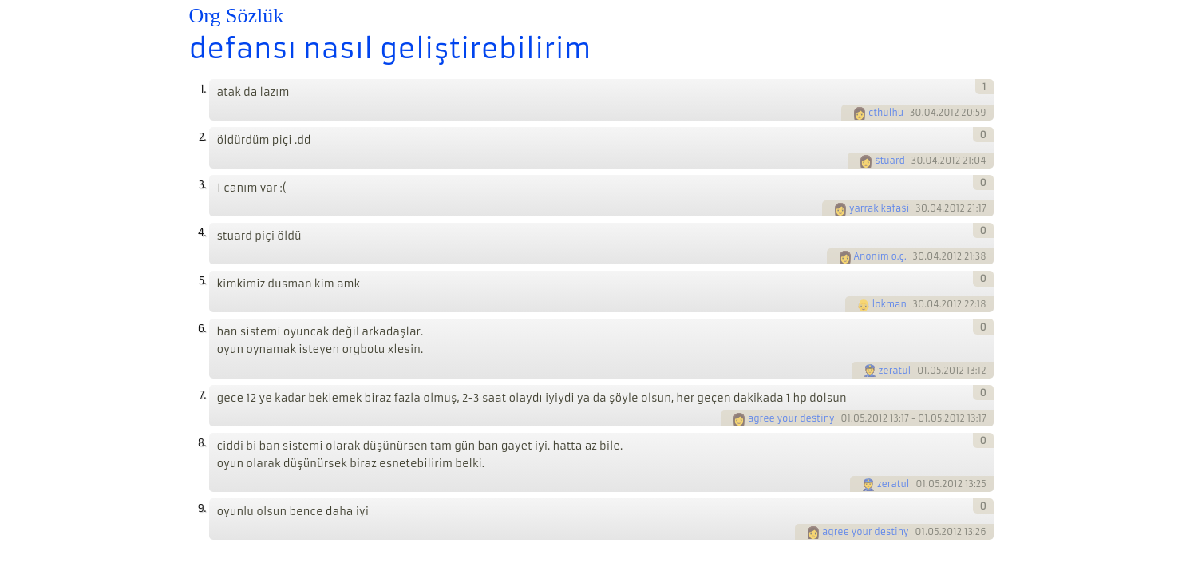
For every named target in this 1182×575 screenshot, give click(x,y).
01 (922, 370)
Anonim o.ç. (880, 256)
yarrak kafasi (879, 208)
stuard (890, 160)
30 (916, 112)
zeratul (895, 370)
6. (202, 328)
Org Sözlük (236, 15)
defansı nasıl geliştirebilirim (390, 48)
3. (202, 185)
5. (202, 281)
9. (202, 508)
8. (202, 443)
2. (202, 137)
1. (203, 89)
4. (202, 233)
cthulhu (885, 112)
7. (203, 395)
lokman (889, 304)
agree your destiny (791, 418)
